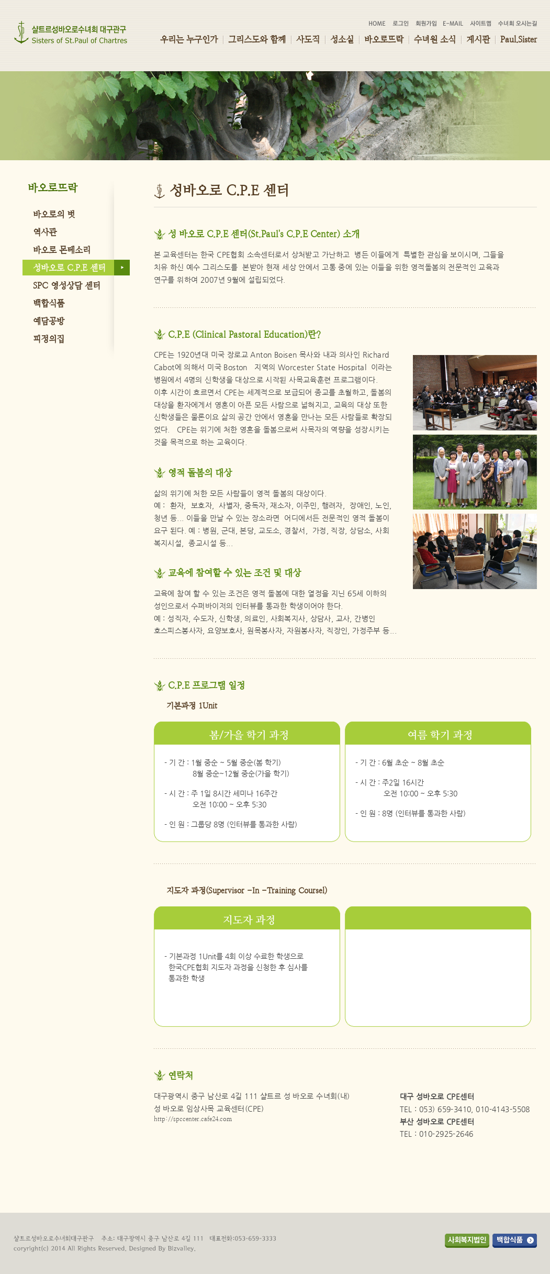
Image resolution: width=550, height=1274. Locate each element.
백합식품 (48, 303)
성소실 (342, 40)
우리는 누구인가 (189, 40)
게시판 (478, 40)
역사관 (45, 232)
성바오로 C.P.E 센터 (69, 268)
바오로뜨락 (383, 40)
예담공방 (48, 321)
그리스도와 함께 (257, 40)
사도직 (308, 40)
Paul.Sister (518, 40)
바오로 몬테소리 (62, 250)
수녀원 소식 (435, 40)
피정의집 (48, 339)
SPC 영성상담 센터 (66, 286)
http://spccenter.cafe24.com (193, 1119)
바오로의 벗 (54, 214)
